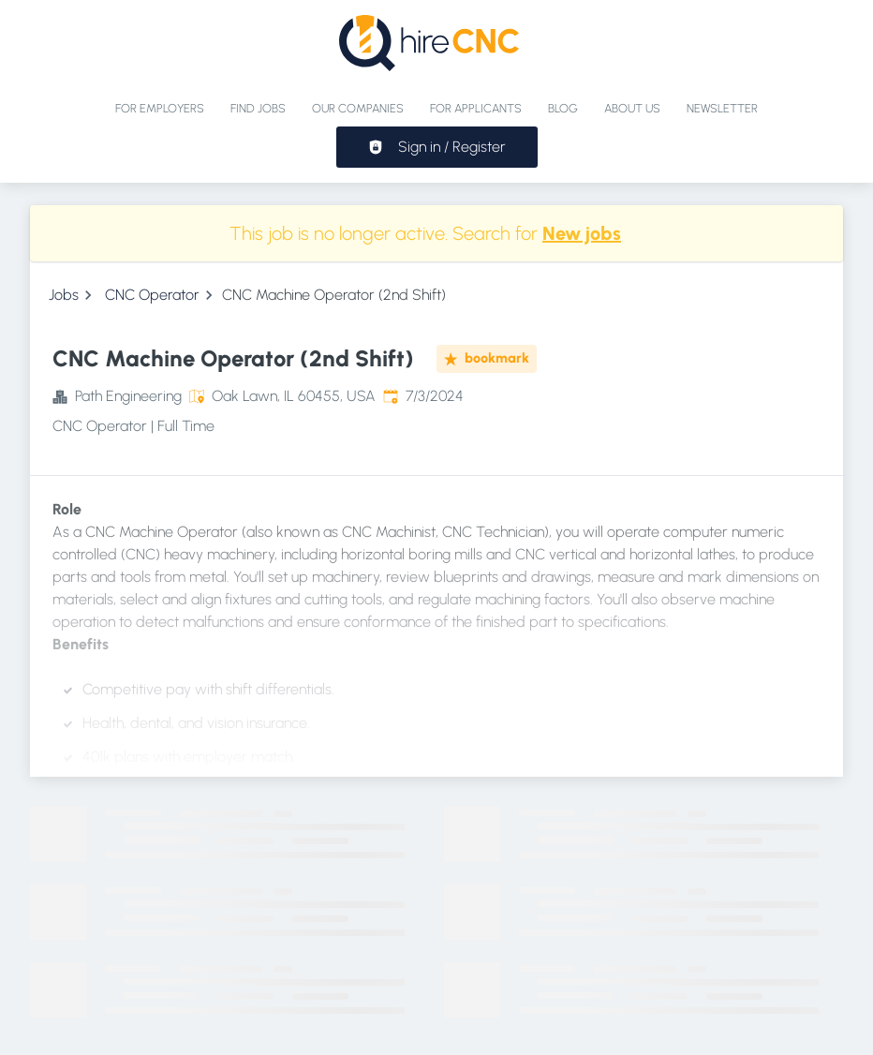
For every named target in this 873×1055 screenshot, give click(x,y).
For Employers (159, 108)
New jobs (581, 233)
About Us (632, 108)
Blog (563, 108)
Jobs (64, 295)
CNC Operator (152, 295)
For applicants (476, 108)
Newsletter (722, 108)
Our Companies (358, 108)
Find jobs (258, 108)
